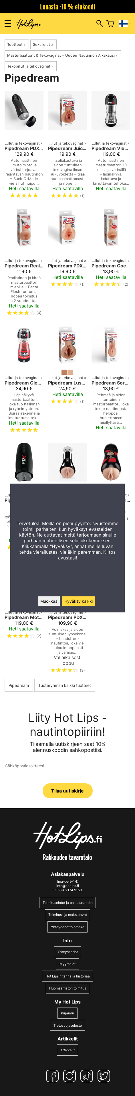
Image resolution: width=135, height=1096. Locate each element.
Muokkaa (48, 601)
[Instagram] (70, 1076)
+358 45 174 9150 (67, 890)
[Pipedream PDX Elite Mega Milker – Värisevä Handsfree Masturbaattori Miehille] (67, 619)
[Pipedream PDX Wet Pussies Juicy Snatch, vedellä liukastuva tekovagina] (67, 264)
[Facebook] (53, 1076)
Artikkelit (67, 1050)
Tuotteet (16, 44)
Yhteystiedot (67, 952)
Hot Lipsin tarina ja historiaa (67, 976)
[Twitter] (105, 1076)
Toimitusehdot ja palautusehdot (68, 902)
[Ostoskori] (110, 23)
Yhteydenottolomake (67, 927)
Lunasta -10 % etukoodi (67, 6)
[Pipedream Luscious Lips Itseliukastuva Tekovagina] (67, 382)
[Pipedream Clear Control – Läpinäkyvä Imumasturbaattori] (24, 382)
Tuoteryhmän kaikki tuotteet (64, 685)
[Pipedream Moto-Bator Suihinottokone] (24, 619)
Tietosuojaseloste (67, 1025)
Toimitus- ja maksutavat (67, 914)
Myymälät (67, 964)
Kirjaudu (67, 1013)
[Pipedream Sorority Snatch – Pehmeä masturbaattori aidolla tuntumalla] (111, 382)
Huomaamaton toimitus (67, 988)
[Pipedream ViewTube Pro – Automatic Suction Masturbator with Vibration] (111, 147)
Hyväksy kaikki (78, 601)
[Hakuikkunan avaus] (99, 23)
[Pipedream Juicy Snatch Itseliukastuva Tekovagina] (67, 147)
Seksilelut (43, 44)
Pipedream (19, 685)
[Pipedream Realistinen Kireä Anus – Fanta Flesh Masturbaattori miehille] (24, 264)
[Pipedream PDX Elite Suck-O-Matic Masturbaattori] (24, 147)
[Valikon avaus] (8, 23)
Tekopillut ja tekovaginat (30, 66)
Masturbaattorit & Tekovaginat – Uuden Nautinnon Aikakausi (62, 55)
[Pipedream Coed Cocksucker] (111, 264)
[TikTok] (87, 1076)
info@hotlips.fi (67, 886)
